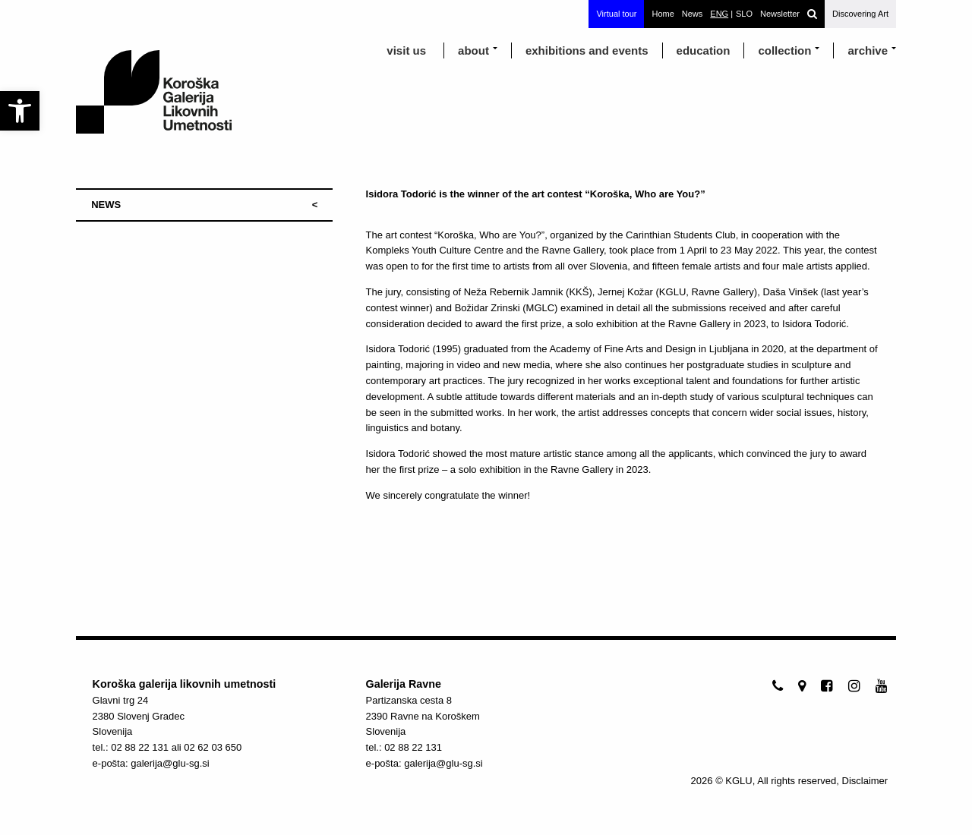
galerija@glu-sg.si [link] (170, 763)
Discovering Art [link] (860, 13)
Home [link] (663, 13)
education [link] (704, 50)
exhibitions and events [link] (587, 50)
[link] (19, 111)
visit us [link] (406, 50)
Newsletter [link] (780, 13)
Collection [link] (784, 50)
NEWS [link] (106, 204)
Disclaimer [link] (865, 780)
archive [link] (867, 50)
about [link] (473, 50)
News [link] (692, 13)
